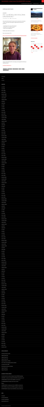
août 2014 (3, 334)
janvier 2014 (3, 345)
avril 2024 (3, 128)
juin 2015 (3, 316)
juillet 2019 (3, 227)
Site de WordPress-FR (5, 401)
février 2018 (3, 258)
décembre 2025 (4, 94)
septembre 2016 (4, 289)
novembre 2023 (4, 137)
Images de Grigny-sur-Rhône (6, 360)
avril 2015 (3, 319)
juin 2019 (3, 229)
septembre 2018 (4, 245)
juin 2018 (3, 251)
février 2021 (3, 195)
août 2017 (3, 269)
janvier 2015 (3, 325)
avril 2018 (3, 254)
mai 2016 (3, 296)
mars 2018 (3, 256)
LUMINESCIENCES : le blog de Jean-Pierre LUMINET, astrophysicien (12, 385)
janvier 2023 (3, 155)
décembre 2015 (4, 305)
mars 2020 (3, 213)
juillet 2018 (3, 249)
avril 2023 (3, 150)
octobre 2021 (4, 180)
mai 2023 (3, 148)
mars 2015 (3, 321)
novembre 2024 (4, 117)
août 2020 (3, 206)
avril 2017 (3, 276)
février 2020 (3, 215)
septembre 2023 (4, 141)
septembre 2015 (4, 310)
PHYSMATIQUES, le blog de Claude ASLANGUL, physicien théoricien (12, 388)
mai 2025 (3, 106)
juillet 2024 (3, 124)
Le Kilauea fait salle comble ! (6, 353)
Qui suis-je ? (41, 3)
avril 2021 (3, 191)
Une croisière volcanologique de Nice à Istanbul (9, 362)
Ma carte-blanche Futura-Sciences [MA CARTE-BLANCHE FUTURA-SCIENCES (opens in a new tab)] (26, 3)
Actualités (3, 76)
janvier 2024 (3, 133)
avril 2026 (3, 86)
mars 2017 (3, 278)
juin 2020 (3, 209)
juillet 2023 (3, 144)
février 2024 (3, 132)
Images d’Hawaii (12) (5, 355)
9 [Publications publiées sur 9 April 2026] (36, 46)
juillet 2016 (3, 292)
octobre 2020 (4, 202)
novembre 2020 (4, 200)
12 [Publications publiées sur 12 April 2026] (41, 46)
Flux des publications (5, 397)
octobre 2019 (4, 222)
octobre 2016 (4, 287)
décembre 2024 (4, 115)
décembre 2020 (4, 198)
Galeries (34, 9)
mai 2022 (3, 168)
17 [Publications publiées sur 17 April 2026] (38, 48)
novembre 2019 (4, 220)
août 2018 (3, 247)
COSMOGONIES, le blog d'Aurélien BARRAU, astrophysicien (11, 379)
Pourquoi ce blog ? (36, 3)
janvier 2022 (3, 175)
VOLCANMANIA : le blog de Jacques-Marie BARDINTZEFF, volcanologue (16, 1)
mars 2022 (3, 171)
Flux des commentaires (5, 399)
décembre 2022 (4, 157)
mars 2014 (3, 341)
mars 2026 (3, 88)
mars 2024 (3, 130)
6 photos (37, 18)
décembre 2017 (4, 262)
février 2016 (3, 301)
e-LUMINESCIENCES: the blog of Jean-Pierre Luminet (10, 381)
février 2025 (3, 112)
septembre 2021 (4, 182)
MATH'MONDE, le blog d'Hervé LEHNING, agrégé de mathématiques (12, 386)
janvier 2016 (3, 303)
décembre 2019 (4, 218)
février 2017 (3, 280)
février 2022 (3, 173)
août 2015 (3, 312)
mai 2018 (3, 253)
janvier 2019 (3, 238)
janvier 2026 (3, 92)
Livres (2, 78)
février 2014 (3, 343)
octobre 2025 (4, 97)
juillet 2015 (3, 314)
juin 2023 (3, 146)
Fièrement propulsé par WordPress (6, 405)
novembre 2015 (4, 307)
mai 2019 (3, 231)
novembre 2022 (4, 159)
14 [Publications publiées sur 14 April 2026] (33, 48)
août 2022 (3, 164)
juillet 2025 (3, 103)
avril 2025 (3, 108)
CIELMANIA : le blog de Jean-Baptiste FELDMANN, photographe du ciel (13, 377)
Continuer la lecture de (7, 65)
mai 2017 (3, 274)
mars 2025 (3, 110)
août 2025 (3, 101)
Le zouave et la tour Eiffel (5, 364)
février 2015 (3, 323)
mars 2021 (3, 193)
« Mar (32, 52)
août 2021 (3, 184)
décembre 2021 (4, 177)
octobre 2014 (4, 330)
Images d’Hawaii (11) (5, 357)
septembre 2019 (4, 224)
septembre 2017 (4, 267)
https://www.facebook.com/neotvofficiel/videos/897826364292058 (14, 35)
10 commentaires (13, 18)
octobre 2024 (4, 119)
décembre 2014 (4, 327)
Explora (3, 383)
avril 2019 (3, 233)
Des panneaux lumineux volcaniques (7, 366)
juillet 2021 (3, 186)
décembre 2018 (4, 240)
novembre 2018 (4, 242)
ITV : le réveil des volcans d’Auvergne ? (14, 16)
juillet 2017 (3, 271)
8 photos (37, 31)
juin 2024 (3, 126)
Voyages (3, 80)
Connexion (3, 395)
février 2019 (3, 236)
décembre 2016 (4, 283)
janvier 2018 (3, 260)
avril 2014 (3, 339)
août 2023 (3, 142)
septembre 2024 (4, 121)
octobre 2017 (4, 265)
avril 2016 (3, 298)
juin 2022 (3, 166)
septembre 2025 (4, 99)
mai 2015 (3, 318)
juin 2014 (3, 336)
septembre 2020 (4, 204)
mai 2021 (3, 189)
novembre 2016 (4, 285)
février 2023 (3, 153)
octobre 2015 (4, 309)
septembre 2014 (4, 332)
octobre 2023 (4, 139)
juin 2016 (3, 294)
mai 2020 (3, 211)
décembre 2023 (4, 135)
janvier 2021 (3, 197)
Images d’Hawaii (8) (5, 369)
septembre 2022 (4, 162)
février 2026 (3, 90)
